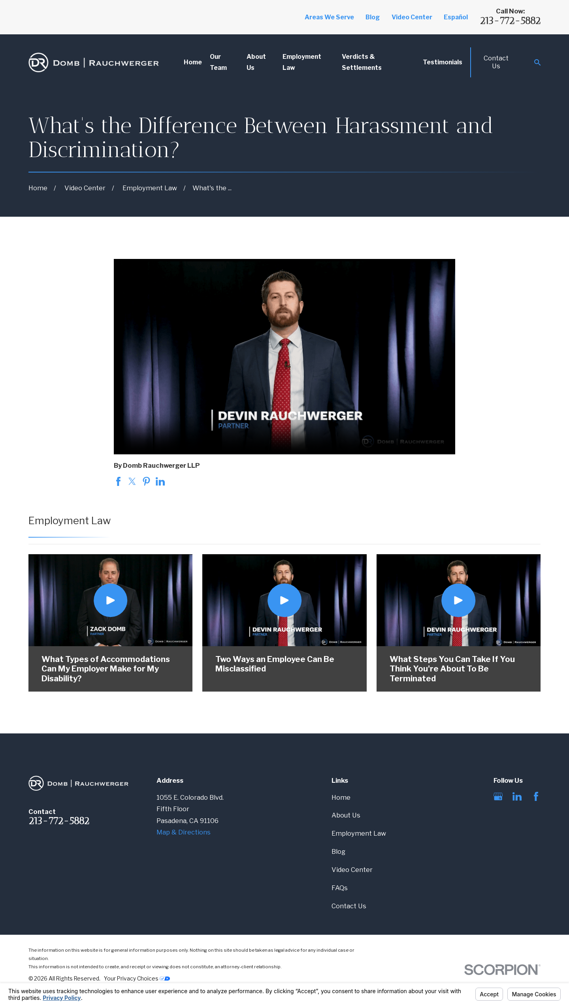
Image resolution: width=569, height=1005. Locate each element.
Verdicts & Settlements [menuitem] (362, 62)
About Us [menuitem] (256, 62)
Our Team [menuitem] (218, 62)
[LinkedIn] (517, 796)
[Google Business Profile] (498, 796)
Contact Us (496, 62)
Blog (373, 17)
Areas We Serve (329, 17)
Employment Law (359, 833)
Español (456, 17)
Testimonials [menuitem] (442, 62)
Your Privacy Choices (137, 978)
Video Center (412, 17)
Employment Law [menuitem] (302, 62)
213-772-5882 (510, 20)
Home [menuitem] (193, 62)
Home (341, 797)
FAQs (340, 888)
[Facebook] (536, 796)
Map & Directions (183, 832)
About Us (346, 815)
